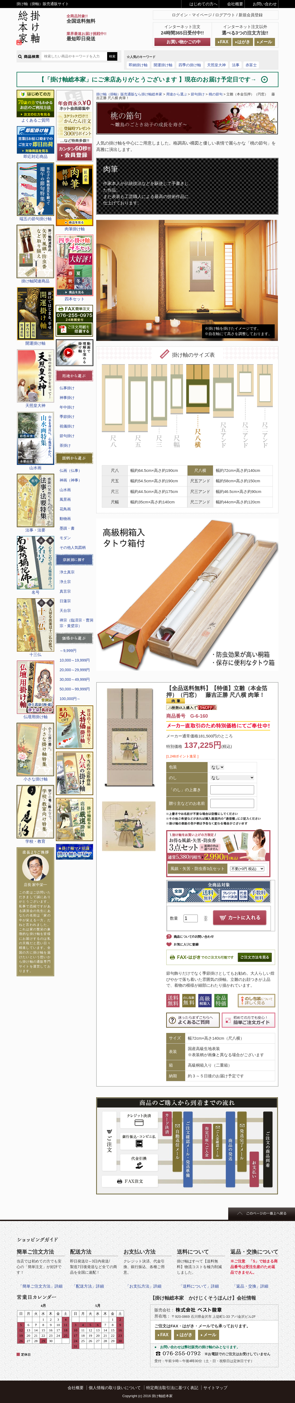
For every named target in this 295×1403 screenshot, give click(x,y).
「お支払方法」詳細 (143, 1286)
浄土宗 (65, 582)
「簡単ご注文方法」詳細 (40, 1286)
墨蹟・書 (67, 528)
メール (265, 42)
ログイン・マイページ (192, 15)
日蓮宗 (65, 601)
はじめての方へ (203, 4)
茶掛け (65, 445)
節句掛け (67, 436)
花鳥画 (65, 509)
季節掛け (67, 416)
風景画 (65, 499)
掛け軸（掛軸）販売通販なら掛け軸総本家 (129, 94)
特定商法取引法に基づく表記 (172, 1387)
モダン (65, 538)
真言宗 (65, 591)
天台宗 (65, 610)
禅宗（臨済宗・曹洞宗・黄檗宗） (76, 623)
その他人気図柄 (73, 547)
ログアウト (225, 15)
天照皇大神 (216, 65)
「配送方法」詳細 (88, 1286)
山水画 (65, 490)
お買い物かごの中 (183, 42)
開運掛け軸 (163, 65)
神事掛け (67, 397)
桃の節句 (216, 94)
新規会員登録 (251, 15)
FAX (224, 42)
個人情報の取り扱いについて (115, 1387)
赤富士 (251, 65)
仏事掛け (67, 388)
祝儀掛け (67, 426)
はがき (243, 42)
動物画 (65, 518)
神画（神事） (71, 480)
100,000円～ (70, 699)
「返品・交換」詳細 (250, 1286)
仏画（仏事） (71, 470)
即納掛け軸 (138, 65)
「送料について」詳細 (199, 1286)
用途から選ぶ (176, 94)
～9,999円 (68, 650)
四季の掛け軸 (189, 65)
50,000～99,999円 (75, 689)
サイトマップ (215, 1387)
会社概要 (235, 4)
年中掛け (67, 407)
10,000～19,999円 (75, 660)
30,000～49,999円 (75, 679)
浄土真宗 (67, 572)
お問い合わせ (265, 4)
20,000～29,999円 (75, 670)
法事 (235, 65)
